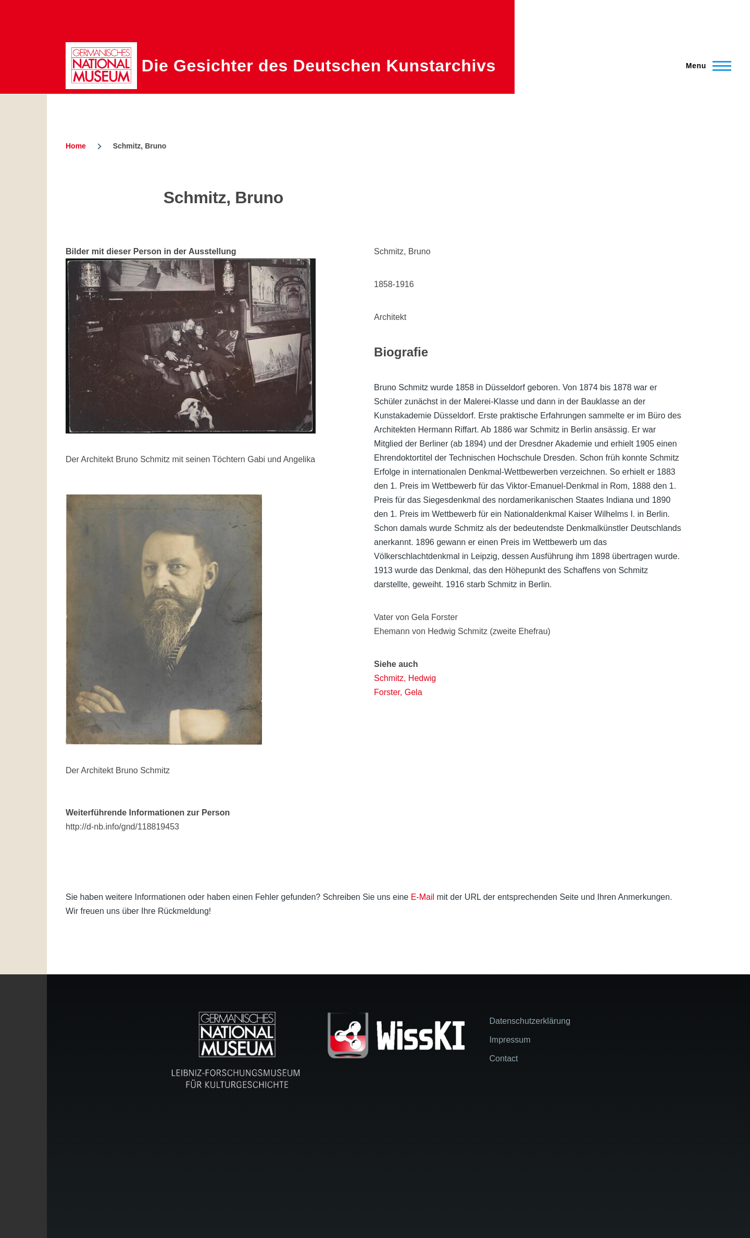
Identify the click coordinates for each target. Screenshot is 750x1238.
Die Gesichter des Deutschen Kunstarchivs (319, 65)
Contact (503, 1058)
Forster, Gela (398, 692)
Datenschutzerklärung (529, 1021)
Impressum (509, 1039)
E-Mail (422, 897)
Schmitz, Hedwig (405, 678)
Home (76, 146)
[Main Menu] (705, 65)
